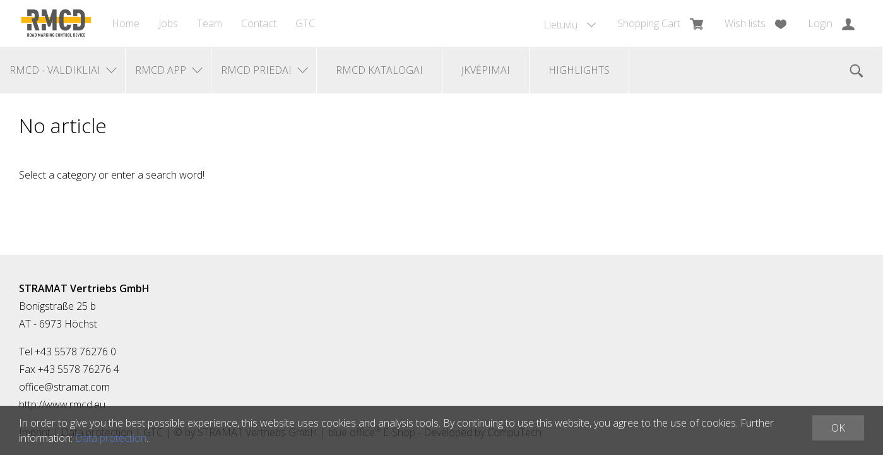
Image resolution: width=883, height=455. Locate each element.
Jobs (168, 23)
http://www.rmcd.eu (62, 404)
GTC (305, 23)
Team (209, 23)
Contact (258, 23)
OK (838, 428)
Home (125, 23)
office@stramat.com (64, 387)
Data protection (110, 438)
